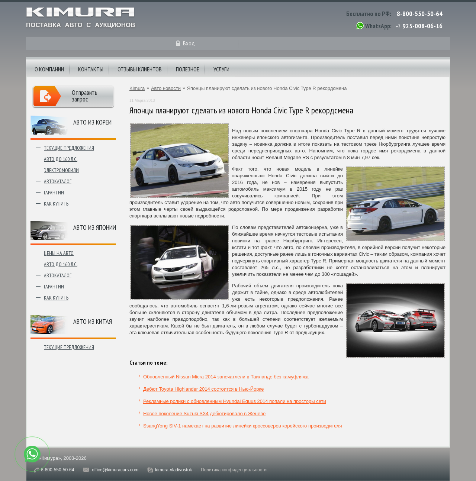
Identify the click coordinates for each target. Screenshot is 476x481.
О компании (49, 69)
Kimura (137, 88)
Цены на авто (59, 253)
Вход (189, 43)
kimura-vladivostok (173, 469)
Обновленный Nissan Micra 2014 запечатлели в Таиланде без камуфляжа (226, 377)
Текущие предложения (69, 148)
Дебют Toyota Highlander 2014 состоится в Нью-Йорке (203, 389)
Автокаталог (57, 181)
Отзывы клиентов (140, 69)
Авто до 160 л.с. (60, 159)
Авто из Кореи (92, 122)
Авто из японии (94, 227)
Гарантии (54, 192)
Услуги (221, 69)
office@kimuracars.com (115, 469)
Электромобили (61, 170)
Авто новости (166, 88)
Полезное (187, 69)
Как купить (56, 203)
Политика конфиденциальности (234, 469)
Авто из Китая (92, 321)
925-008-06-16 (422, 26)
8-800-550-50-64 (420, 13)
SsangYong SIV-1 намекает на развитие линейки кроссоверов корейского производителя (242, 426)
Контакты (90, 69)
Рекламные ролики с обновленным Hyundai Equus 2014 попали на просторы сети (234, 401)
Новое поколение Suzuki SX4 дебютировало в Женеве (204, 413)
